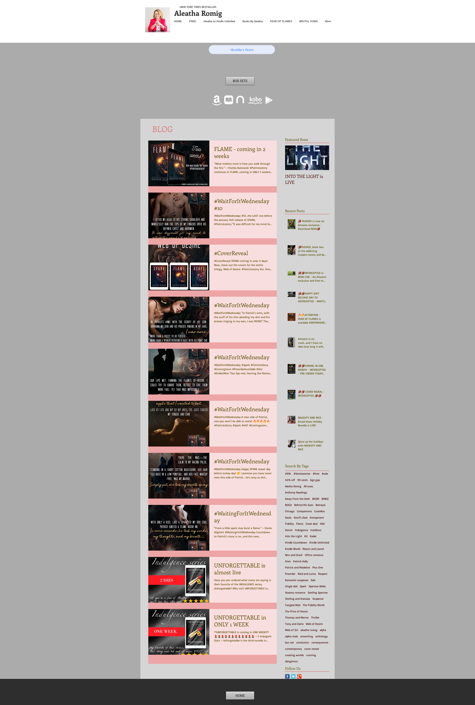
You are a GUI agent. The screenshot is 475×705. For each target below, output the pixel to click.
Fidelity (289, 523)
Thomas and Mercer (297, 617)
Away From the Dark (297, 498)
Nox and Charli (294, 555)
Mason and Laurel (313, 548)
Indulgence (301, 530)
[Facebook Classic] (287, 676)
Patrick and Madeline (297, 567)
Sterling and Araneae (297, 598)
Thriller (315, 617)
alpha (323, 630)
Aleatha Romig (198, 13)
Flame (299, 523)
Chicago (290, 511)
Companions (304, 511)
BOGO (288, 504)
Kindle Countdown (296, 542)
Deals (288, 517)
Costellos (319, 511)
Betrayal (320, 504)
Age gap (315, 480)
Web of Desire (314, 623)
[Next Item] (323, 158)
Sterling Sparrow (318, 592)
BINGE (325, 498)
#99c (288, 473)
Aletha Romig (293, 486)
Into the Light (293, 536)
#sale (325, 473)
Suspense (318, 598)
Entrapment (317, 517)
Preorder (290, 573)
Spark (303, 586)
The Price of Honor (296, 611)
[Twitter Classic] (293, 676)
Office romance (314, 555)
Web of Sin (291, 630)
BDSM (315, 498)
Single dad (291, 586)
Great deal (312, 523)
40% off (290, 480)
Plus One (317, 567)
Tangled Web (292, 605)
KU (305, 536)
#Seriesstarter (302, 473)
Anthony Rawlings (296, 492)
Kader (313, 536)
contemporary (293, 648)
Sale (313, 580)
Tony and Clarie (294, 623)
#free (316, 473)
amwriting (306, 636)
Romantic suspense (296, 580)
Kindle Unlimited (319, 542)
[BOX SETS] (240, 81)
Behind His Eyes (303, 504)
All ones (308, 486)
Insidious (315, 530)
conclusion (302, 642)
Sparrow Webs (317, 586)
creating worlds (294, 655)
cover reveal (311, 648)
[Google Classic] (299, 676)
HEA (322, 523)
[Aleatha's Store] (242, 49)
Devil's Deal (300, 517)
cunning (311, 655)
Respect (322, 573)
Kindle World (292, 548)
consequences (319, 642)
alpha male (291, 636)
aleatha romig (309, 630)
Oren (288, 561)
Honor (289, 530)
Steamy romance (295, 592)
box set (289, 642)
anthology (321, 636)
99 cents (302, 480)
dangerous (291, 661)
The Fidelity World (313, 605)
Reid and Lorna (307, 573)
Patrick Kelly (300, 561)
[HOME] (240, 695)
